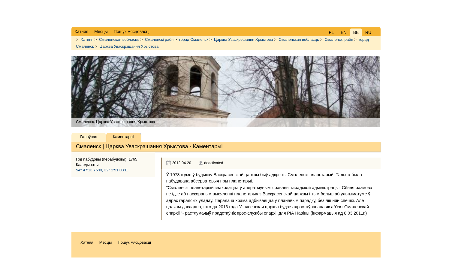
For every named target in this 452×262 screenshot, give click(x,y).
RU (368, 32)
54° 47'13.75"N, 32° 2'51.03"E (102, 170)
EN (343, 32)
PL (331, 32)
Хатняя (86, 39)
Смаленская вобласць (119, 39)
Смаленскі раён (159, 39)
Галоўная (88, 136)
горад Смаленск (193, 39)
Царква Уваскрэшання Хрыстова (243, 39)
